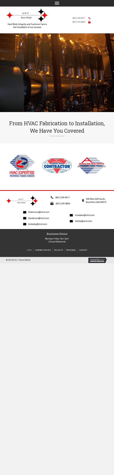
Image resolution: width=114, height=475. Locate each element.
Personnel (71, 250)
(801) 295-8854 (78, 22)
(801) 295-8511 (78, 18)
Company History (43, 250)
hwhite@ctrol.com (83, 221)
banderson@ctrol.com (38, 218)
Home (29, 250)
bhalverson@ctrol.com (38, 212)
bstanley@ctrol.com (37, 224)
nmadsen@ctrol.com (85, 215)
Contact (83, 250)
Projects (58, 250)
